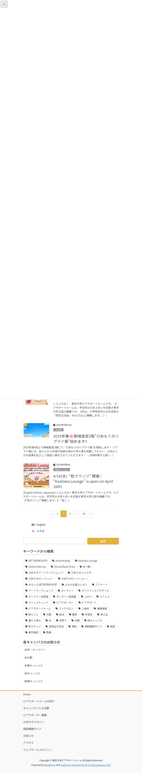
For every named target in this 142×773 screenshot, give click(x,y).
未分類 (58, 429)
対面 (48, 614)
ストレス (105, 596)
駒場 (48, 632)
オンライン (67, 590)
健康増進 (102, 608)
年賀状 (88, 614)
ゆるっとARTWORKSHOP (43, 584)
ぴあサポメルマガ (81, 572)
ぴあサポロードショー (41, 578)
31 (83, 514)
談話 (112, 626)
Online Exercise (37, 566)
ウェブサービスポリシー (37, 750)
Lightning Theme (70, 764)
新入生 (104, 614)
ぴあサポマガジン (33, 722)
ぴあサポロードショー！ (75, 578)
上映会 (85, 608)
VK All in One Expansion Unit (96, 764)
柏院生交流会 (56, 626)
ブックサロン (66, 608)
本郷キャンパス (34, 665)
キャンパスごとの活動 (36, 708)
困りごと (33, 614)
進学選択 (33, 632)
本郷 (77, 620)
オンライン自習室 (39, 596)
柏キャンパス (61, 469)
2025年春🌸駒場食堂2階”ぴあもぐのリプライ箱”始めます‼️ (86, 438)
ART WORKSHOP (38, 560)
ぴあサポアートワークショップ (46, 572)
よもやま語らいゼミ (76, 584)
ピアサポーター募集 (35, 715)
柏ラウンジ (35, 626)
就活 (61, 614)
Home (27, 694)
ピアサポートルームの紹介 (39, 701)
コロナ (88, 596)
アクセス (28, 742)
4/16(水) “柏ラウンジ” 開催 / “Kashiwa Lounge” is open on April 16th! (83, 481)
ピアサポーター (65, 602)
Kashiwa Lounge (87, 560)
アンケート (101, 584)
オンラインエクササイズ (95, 590)
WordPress (49, 764)
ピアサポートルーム (40, 608)
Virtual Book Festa (64, 566)
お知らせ (28, 736)
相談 (74, 626)
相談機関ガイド (93, 626)
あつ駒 (86, 566)
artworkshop (62, 560)
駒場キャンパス (34, 681)
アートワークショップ (41, 590)
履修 (74, 614)
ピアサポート (89, 602)
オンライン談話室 (66, 596)
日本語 (40, 531)
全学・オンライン (35, 649)
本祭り (63, 620)
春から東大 (35, 620)
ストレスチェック (39, 602)
